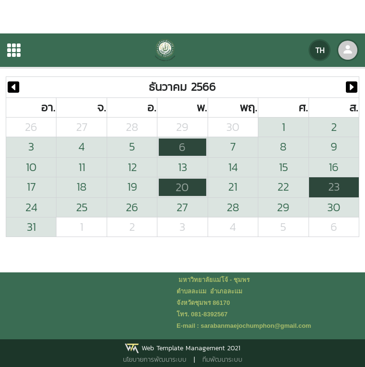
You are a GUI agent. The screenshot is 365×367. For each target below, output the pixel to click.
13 (182, 167)
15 (283, 167)
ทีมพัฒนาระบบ (222, 360)
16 (334, 167)
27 (82, 127)
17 (31, 186)
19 (132, 186)
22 (283, 186)
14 (233, 167)
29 (182, 127)
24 (31, 207)
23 (334, 186)
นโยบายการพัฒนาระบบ (155, 360)
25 (82, 207)
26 (31, 127)
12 (132, 167)
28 (132, 127)
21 (232, 186)
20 (182, 187)
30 (233, 127)
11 (81, 167)
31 (31, 226)
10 (31, 167)
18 (82, 186)
